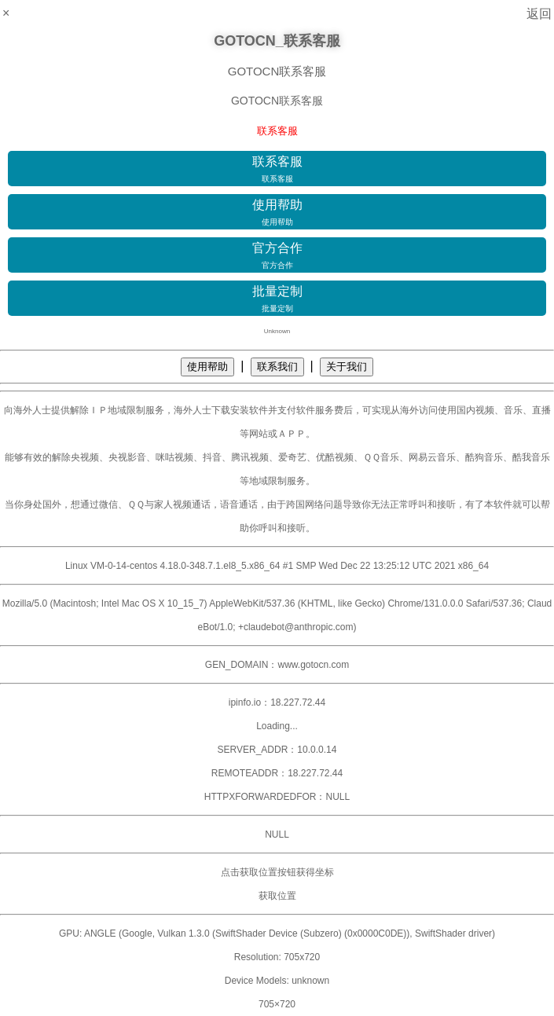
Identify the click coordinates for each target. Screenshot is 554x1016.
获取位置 (277, 895)
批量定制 (277, 299)
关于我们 (346, 366)
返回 (539, 13)
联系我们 (277, 366)
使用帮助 (277, 213)
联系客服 (277, 170)
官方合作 (277, 256)
